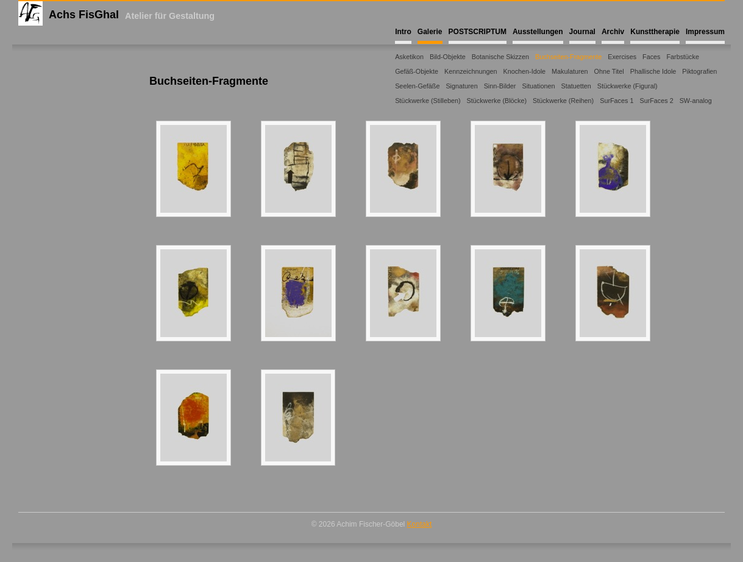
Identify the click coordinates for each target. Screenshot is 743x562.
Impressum (705, 31)
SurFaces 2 (656, 100)
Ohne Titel (609, 71)
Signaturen (461, 86)
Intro (403, 31)
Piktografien (699, 71)
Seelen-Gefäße (417, 86)
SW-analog (696, 100)
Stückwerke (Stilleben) (427, 100)
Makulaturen (570, 71)
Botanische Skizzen (500, 56)
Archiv (613, 31)
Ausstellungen (538, 31)
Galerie (430, 31)
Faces (651, 56)
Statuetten (576, 86)
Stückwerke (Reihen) (563, 100)
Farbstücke (682, 56)
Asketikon (409, 56)
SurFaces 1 (616, 100)
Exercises (622, 56)
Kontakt (419, 524)
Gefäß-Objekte (416, 71)
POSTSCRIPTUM (478, 31)
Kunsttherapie (655, 31)
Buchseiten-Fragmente (568, 56)
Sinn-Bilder (500, 86)
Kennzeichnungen (470, 71)
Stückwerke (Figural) (627, 86)
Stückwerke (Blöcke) (497, 100)
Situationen (538, 86)
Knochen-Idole (524, 71)
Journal (582, 31)
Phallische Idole (653, 71)
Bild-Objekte (448, 56)
